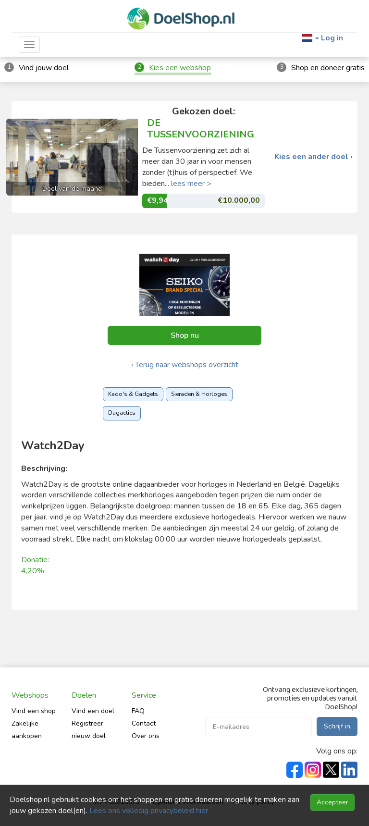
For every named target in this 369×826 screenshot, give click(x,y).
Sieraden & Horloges (199, 394)
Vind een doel (93, 710)
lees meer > (191, 183)
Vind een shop (34, 710)
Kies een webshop (180, 67)
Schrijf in (337, 726)
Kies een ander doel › (313, 156)
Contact (144, 723)
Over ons (146, 735)
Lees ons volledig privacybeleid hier (148, 810)
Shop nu (185, 335)
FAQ (138, 710)
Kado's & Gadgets (133, 394)
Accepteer (332, 802)
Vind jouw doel (44, 67)
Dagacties (121, 413)
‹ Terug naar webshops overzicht (184, 364)
